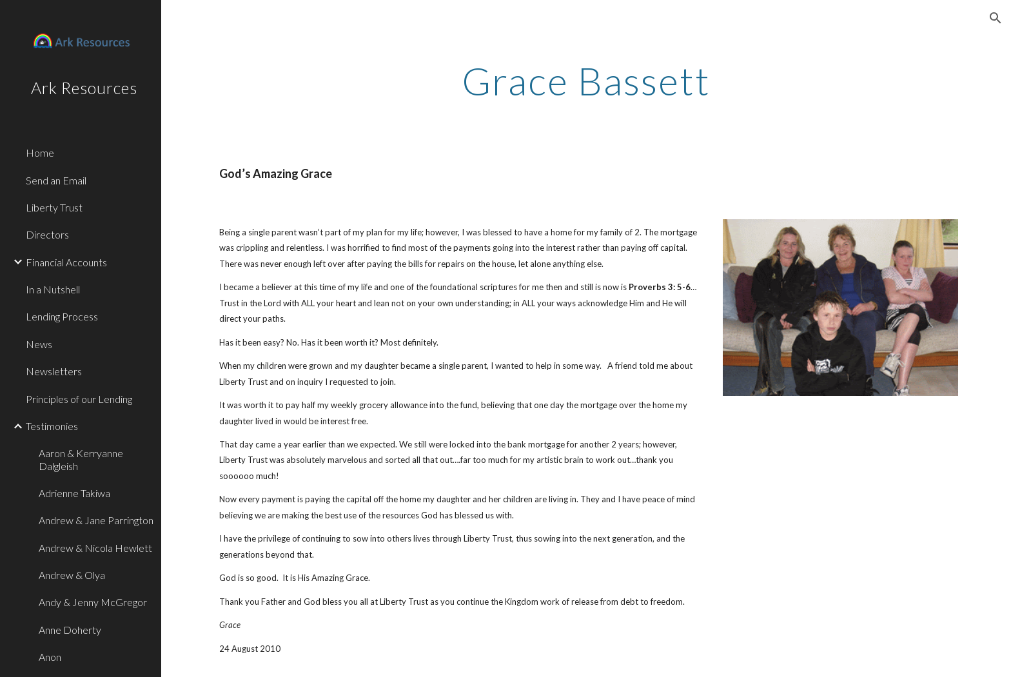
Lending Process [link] (62, 316)
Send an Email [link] (56, 180)
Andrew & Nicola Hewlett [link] (95, 548)
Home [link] (40, 152)
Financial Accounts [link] (66, 262)
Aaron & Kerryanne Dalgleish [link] (81, 459)
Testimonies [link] (52, 426)
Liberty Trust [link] (54, 207)
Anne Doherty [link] (70, 629)
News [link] (39, 344)
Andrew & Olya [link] (72, 575)
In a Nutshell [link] (53, 289)
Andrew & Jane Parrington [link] (96, 520)
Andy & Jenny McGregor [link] (93, 602)
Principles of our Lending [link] (79, 399)
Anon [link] (50, 657)
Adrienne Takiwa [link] (74, 493)
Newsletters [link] (54, 371)
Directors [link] (47, 234)
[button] (995, 18)
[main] (586, 80)
